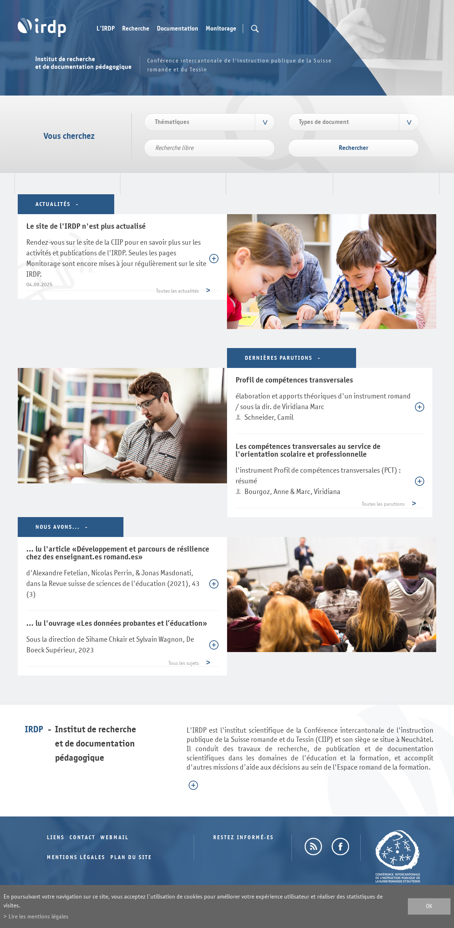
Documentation (177, 29)
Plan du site (131, 857)
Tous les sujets (183, 663)
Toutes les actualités (177, 291)
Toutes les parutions (383, 504)
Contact (82, 837)
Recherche (135, 29)
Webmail (114, 837)
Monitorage (221, 29)
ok (429, 906)
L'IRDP (105, 29)
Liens (56, 837)
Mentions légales (76, 857)
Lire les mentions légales (38, 916)
